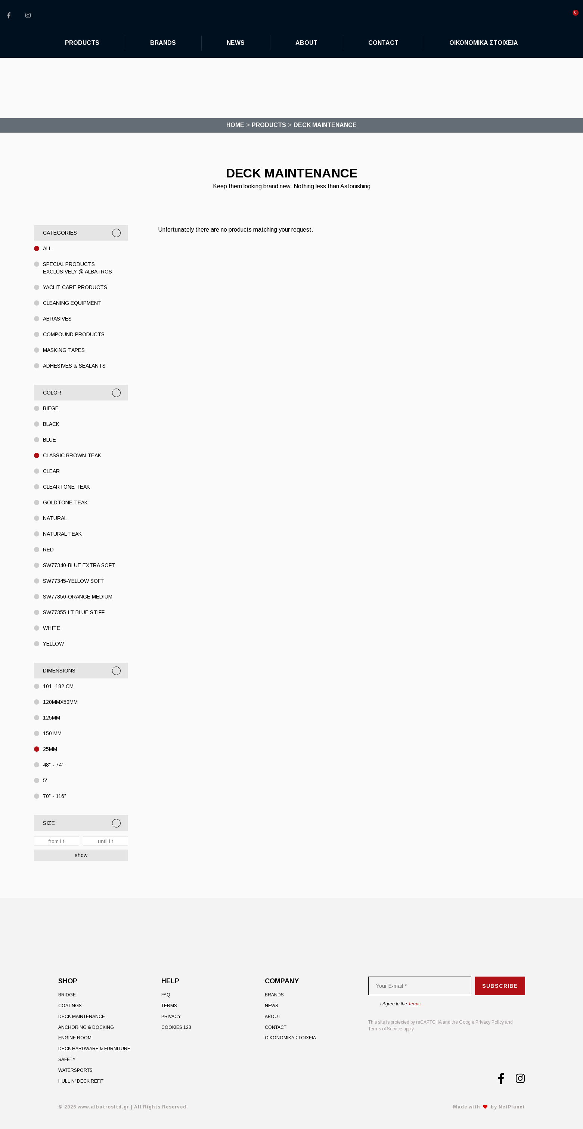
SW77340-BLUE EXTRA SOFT (79, 565)
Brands (274, 994)
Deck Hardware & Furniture (94, 1048)
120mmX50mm (60, 702)
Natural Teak (62, 534)
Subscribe (500, 986)
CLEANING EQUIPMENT (72, 303)
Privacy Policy (489, 1022)
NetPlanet (512, 1107)
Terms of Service (385, 1028)
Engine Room (75, 1037)
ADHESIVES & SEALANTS (74, 366)
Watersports (75, 1070)
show (81, 855)
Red (48, 550)
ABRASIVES (57, 319)
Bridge (67, 994)
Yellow (53, 644)
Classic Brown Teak (72, 455)
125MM (51, 718)
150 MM (52, 733)
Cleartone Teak (66, 487)
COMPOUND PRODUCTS (74, 334)
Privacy (171, 1016)
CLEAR (51, 471)
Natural (55, 518)
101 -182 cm (58, 686)
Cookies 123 (176, 1027)
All (47, 248)
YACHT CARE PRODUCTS (75, 287)
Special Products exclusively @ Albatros (77, 268)
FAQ (165, 994)
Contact (275, 1027)
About (272, 1016)
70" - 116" (54, 796)
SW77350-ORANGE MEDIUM (77, 597)
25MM (50, 749)
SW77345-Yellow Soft (74, 581)
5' (45, 780)
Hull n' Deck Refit (80, 1081)
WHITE (51, 628)
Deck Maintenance (81, 1016)
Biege (51, 408)
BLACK (51, 424)
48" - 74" (53, 765)
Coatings (70, 1005)
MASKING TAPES (64, 350)
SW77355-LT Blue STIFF (74, 612)
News (271, 1005)
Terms (169, 1005)
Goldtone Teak (65, 502)
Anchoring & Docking (86, 1027)
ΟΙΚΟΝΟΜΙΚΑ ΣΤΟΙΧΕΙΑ (290, 1037)
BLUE (49, 440)
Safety (66, 1059)
